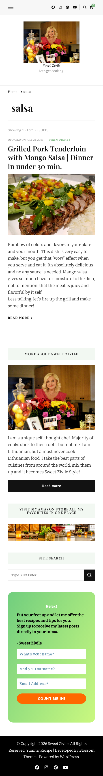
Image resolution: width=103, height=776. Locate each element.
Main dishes (60, 139)
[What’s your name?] (51, 654)
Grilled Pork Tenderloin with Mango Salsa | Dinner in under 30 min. (50, 157)
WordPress (69, 757)
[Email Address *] (51, 683)
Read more (51, 486)
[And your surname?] (51, 669)
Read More (20, 318)
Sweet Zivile (51, 65)
